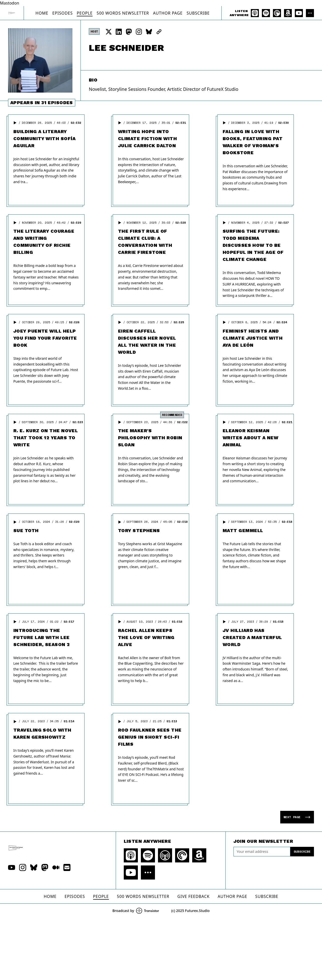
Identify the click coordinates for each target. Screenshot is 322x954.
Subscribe (198, 13)
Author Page (167, 13)
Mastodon (9, 3)
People (85, 13)
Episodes (62, 13)
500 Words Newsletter (123, 13)
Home (41, 13)
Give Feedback (193, 896)
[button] (15, 123)
